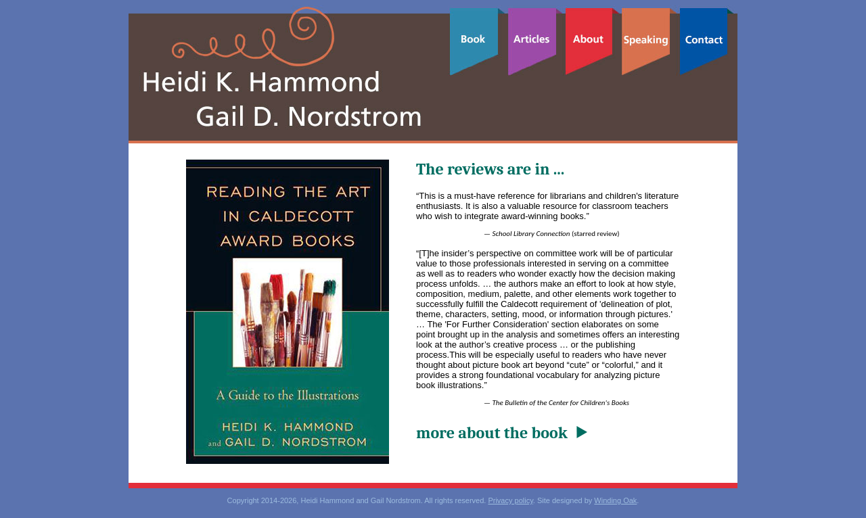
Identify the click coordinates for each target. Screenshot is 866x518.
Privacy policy (510, 500)
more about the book (492, 432)
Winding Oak (615, 500)
